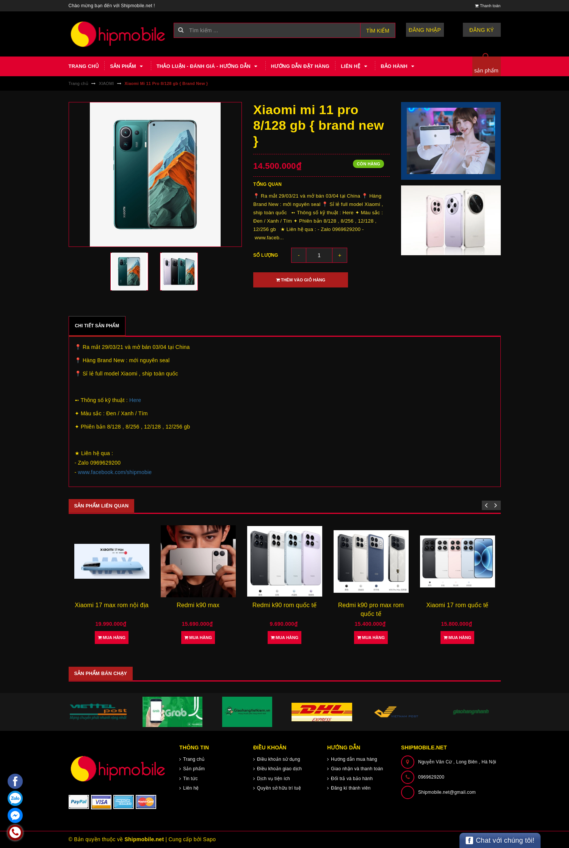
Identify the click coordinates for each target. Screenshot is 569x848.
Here (135, 400)
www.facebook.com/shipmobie (115, 472)
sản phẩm (486, 71)
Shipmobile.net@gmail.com (447, 792)
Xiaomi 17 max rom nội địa (111, 605)
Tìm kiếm (377, 31)
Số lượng (265, 255)
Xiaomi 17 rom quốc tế (457, 605)
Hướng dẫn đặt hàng (300, 66)
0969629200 (431, 777)
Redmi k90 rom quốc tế (284, 605)
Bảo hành (398, 66)
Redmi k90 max (198, 605)
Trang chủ (84, 66)
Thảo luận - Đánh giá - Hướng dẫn (208, 66)
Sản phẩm (127, 66)
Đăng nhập (425, 30)
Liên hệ (355, 66)
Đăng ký (481, 30)
